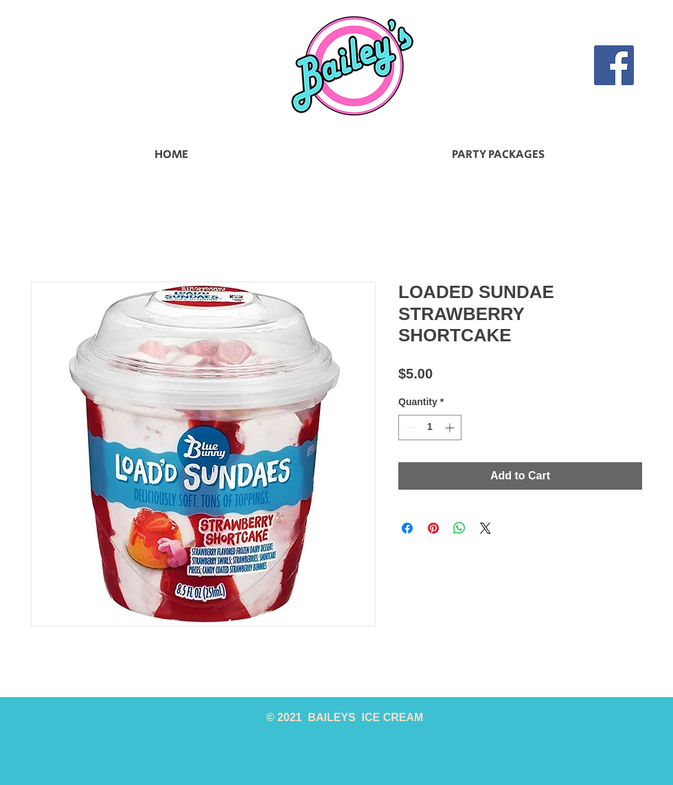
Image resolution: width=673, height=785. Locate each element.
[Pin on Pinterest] (433, 528)
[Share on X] (485, 528)
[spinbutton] (430, 428)
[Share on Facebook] (407, 528)
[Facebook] (614, 65)
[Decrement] (409, 428)
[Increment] (450, 428)
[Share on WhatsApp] (459, 528)
